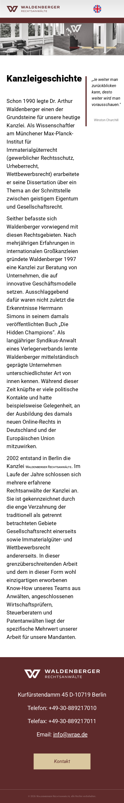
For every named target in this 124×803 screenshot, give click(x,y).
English (97, 6)
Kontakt (62, 761)
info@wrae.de (70, 734)
